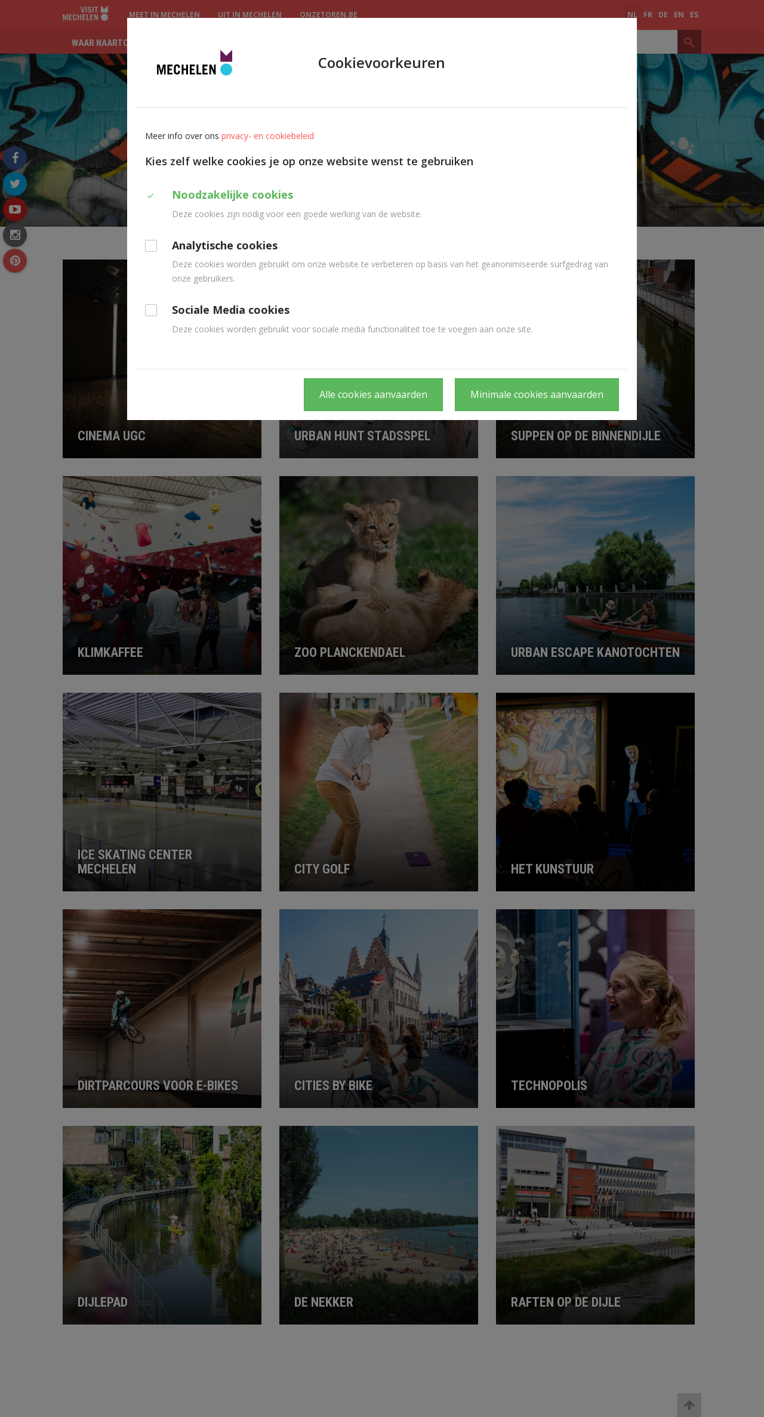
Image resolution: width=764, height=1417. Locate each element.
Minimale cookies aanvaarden (536, 394)
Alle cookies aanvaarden (373, 394)
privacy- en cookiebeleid (267, 135)
